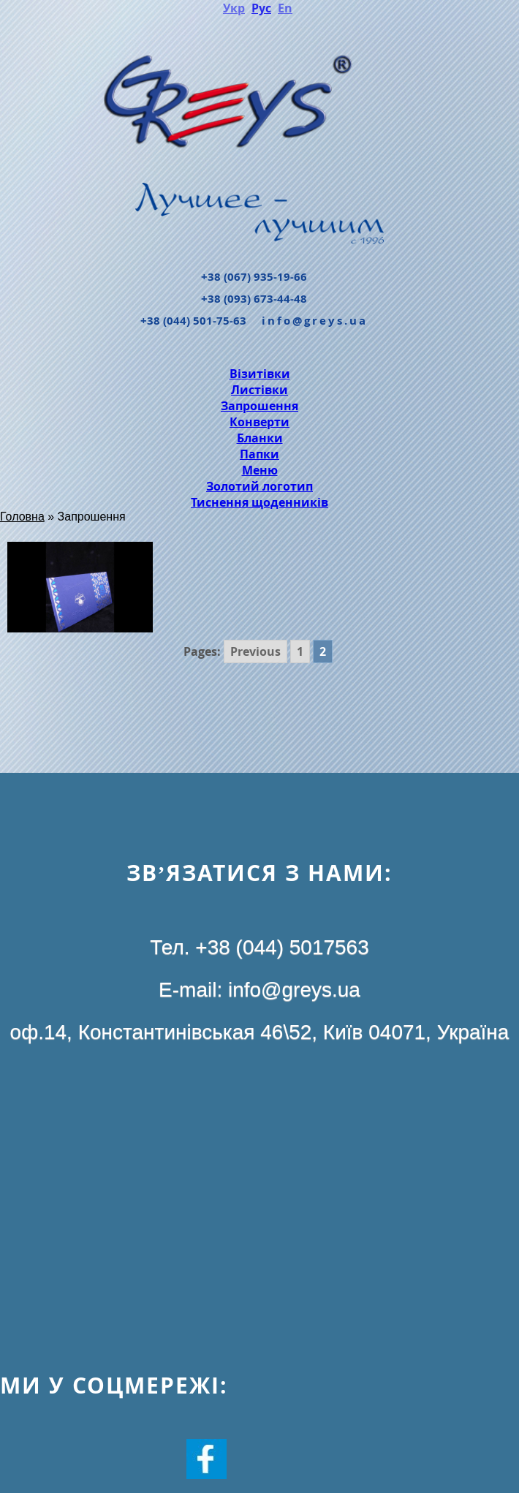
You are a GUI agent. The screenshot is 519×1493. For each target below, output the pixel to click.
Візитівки (260, 374)
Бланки (260, 438)
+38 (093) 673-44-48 (254, 298)
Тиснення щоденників (259, 502)
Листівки (259, 390)
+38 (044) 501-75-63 (193, 320)
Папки (259, 454)
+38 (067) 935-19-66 (254, 276)
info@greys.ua (315, 320)
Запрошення (259, 406)
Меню (260, 470)
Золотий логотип (259, 486)
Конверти (259, 422)
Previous (255, 651)
